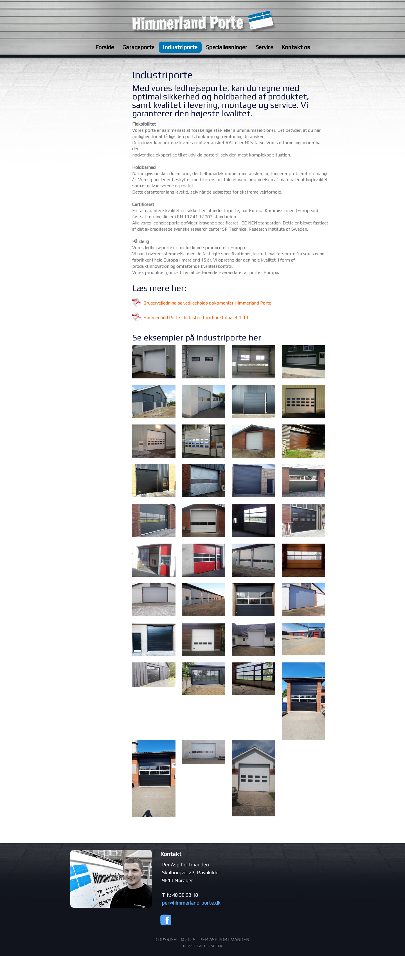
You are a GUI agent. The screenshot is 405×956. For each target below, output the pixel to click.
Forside (104, 47)
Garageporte (138, 47)
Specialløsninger (226, 47)
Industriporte (180, 47)
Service (264, 47)
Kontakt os (296, 47)
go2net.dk (213, 946)
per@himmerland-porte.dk (191, 903)
